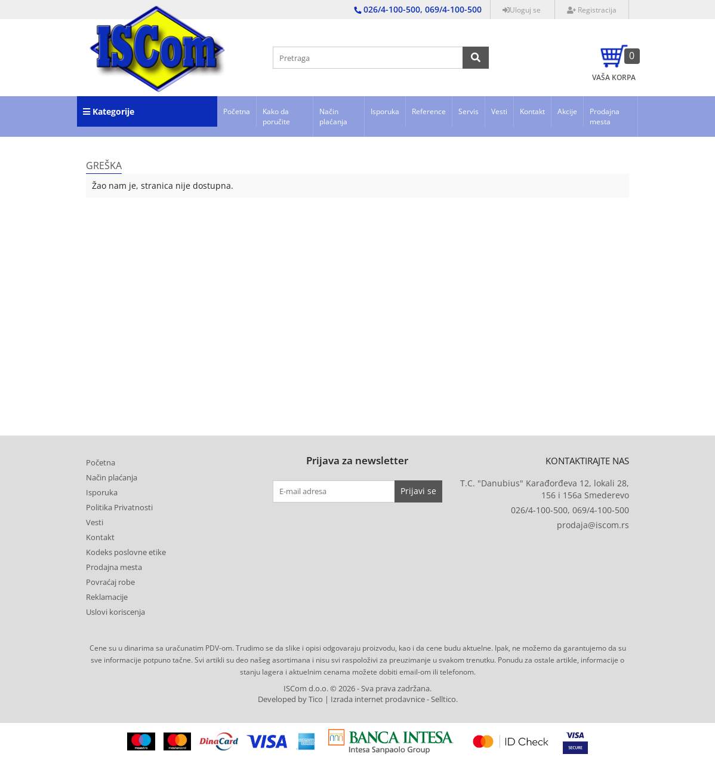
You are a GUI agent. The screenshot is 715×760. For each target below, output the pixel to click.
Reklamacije (107, 597)
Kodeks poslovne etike (126, 552)
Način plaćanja (333, 116)
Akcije (567, 111)
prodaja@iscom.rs (593, 525)
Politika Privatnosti (119, 507)
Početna (236, 111)
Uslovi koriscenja (115, 611)
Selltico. (444, 699)
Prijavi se (418, 491)
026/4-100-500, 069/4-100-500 (570, 510)
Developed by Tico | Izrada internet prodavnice (341, 699)
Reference (429, 111)
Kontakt (532, 111)
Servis (468, 111)
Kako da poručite (276, 116)
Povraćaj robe (110, 582)
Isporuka (385, 111)
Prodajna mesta (605, 116)
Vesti (499, 111)
